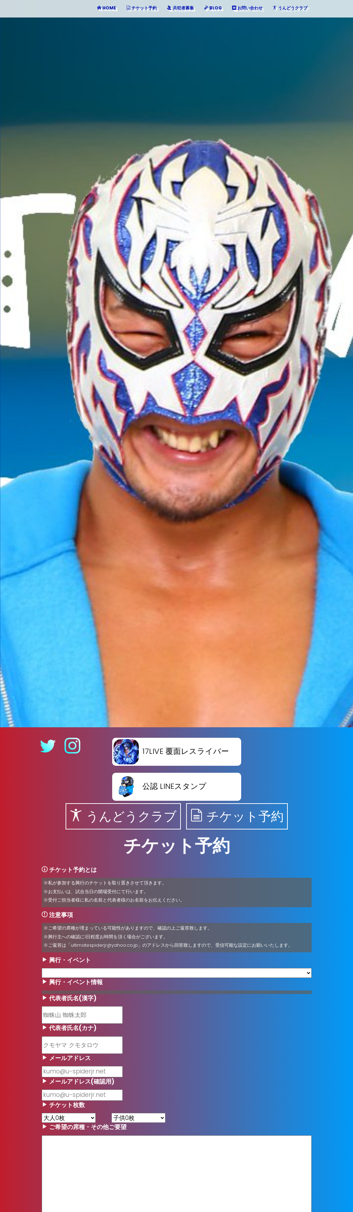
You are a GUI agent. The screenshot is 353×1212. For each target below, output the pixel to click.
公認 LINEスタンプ (160, 786)
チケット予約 (237, 816)
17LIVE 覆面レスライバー (171, 751)
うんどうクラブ (123, 816)
